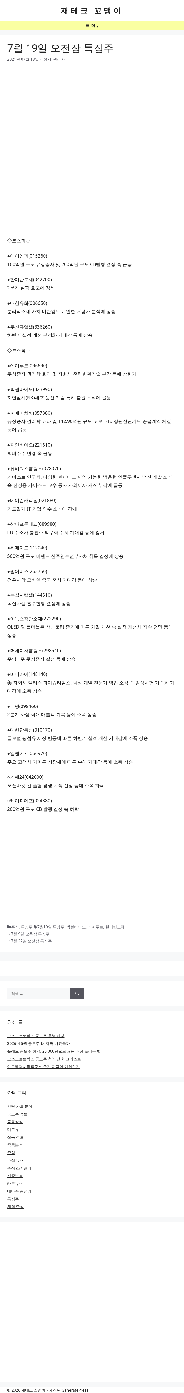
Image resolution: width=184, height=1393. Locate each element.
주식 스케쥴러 (19, 1168)
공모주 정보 (17, 1114)
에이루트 (95, 927)
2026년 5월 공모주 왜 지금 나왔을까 (38, 1043)
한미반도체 (115, 927)
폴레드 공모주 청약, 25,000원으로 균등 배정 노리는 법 (54, 1051)
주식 (15, 927)
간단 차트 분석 (19, 1106)
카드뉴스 (15, 1183)
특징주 (26, 927)
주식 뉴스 (15, 1160)
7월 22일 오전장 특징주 (31, 941)
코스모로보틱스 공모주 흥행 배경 (35, 1035)
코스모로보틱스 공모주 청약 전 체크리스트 (44, 1059)
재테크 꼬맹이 (92, 10)
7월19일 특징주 (51, 927)
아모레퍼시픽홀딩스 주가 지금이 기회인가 (43, 1066)
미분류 (13, 1129)
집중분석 (15, 1175)
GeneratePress (75, 1390)
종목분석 (15, 1145)
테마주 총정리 (19, 1191)
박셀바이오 (76, 927)
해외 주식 (15, 1206)
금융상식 (15, 1121)
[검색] (77, 993)
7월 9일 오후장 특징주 (30, 934)
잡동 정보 (15, 1137)
